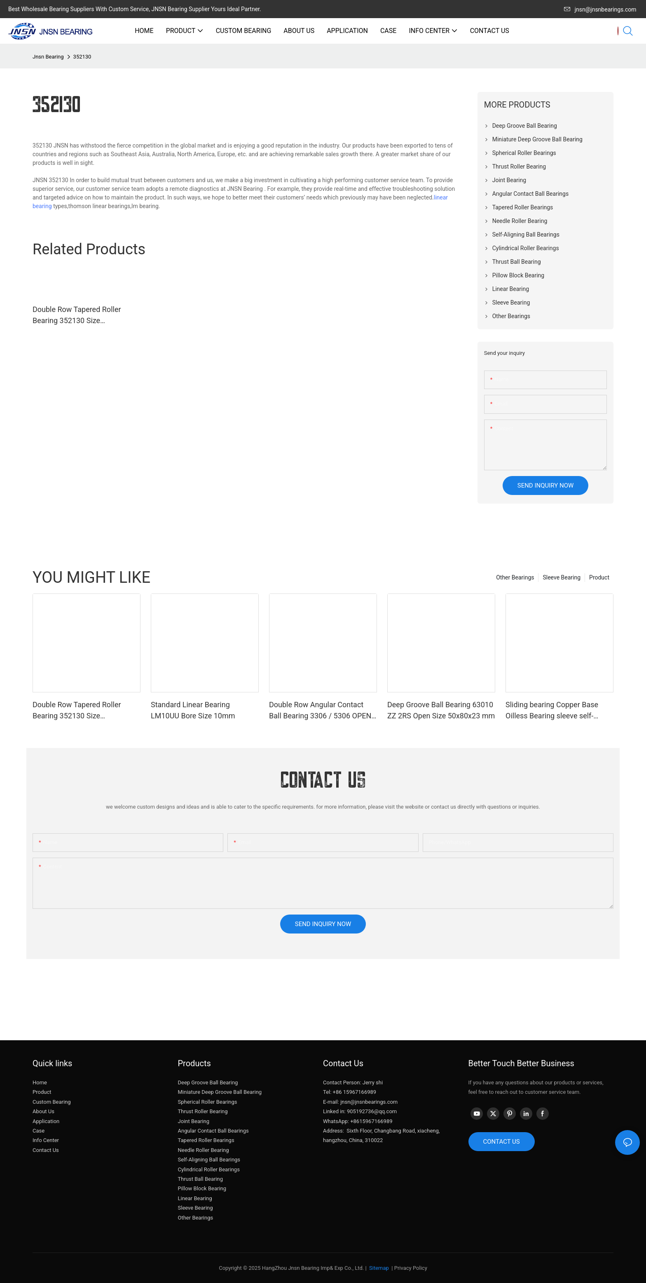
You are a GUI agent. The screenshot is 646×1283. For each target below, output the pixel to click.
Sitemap (378, 1268)
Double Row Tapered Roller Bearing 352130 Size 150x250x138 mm (77, 315)
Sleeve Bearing (561, 577)
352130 (82, 57)
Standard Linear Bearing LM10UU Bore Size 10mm (193, 710)
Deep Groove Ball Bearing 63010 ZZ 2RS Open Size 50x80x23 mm (441, 710)
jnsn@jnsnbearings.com (600, 9)
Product (599, 577)
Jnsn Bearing (48, 57)
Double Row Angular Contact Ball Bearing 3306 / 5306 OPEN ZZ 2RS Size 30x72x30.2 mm (320, 710)
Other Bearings (515, 577)
